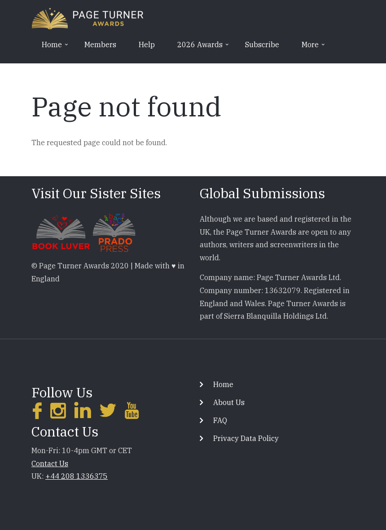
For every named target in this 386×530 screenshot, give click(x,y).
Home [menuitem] (51, 47)
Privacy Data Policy (246, 438)
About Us (229, 402)
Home (223, 384)
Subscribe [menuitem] (262, 44)
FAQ (220, 420)
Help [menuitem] (147, 44)
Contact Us (49, 463)
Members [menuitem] (100, 44)
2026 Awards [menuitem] (199, 47)
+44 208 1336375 (76, 476)
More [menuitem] (309, 47)
